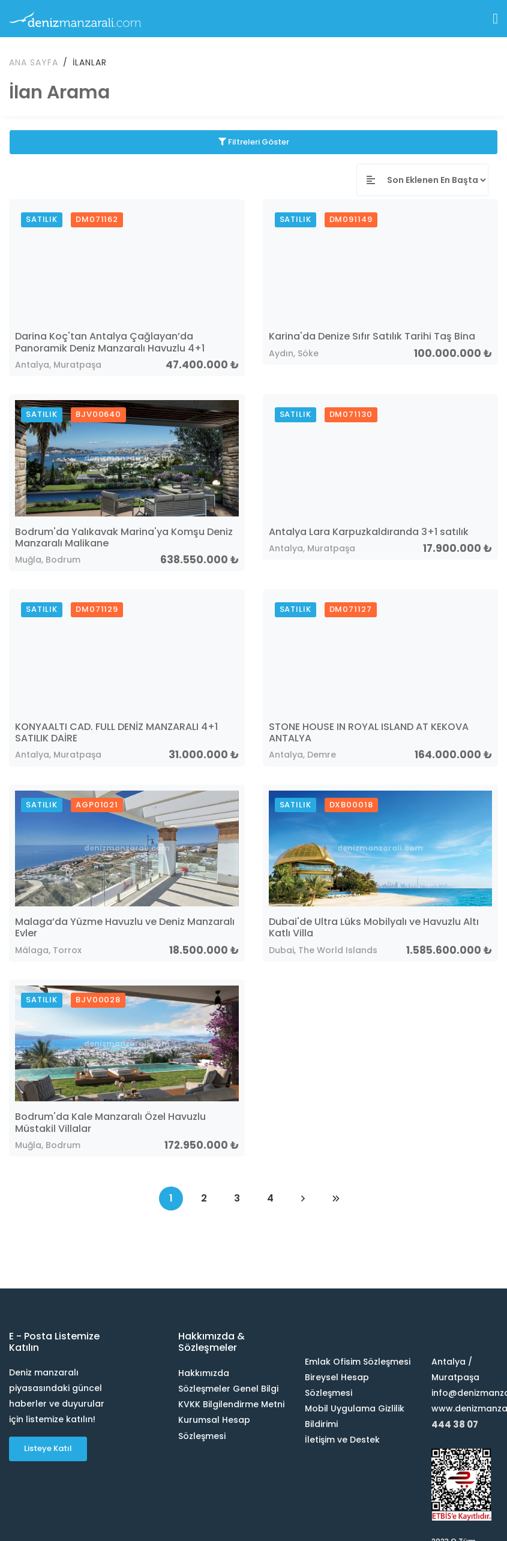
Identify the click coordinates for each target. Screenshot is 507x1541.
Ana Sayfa (33, 61)
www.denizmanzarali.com (464, 1408)
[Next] (303, 1197)
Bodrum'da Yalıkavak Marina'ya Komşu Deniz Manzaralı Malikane (124, 536)
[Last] (336, 1197)
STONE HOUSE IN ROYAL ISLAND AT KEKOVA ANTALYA (369, 731)
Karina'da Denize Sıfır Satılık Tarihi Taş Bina (372, 336)
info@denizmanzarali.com (464, 1392)
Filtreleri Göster (253, 140)
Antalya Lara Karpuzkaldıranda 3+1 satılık (369, 530)
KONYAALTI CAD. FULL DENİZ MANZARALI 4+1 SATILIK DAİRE (116, 731)
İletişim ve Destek (342, 1439)
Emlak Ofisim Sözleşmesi (357, 1361)
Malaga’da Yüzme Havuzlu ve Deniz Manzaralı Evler (125, 926)
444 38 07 (454, 1423)
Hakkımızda (203, 1372)
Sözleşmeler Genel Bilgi (228, 1388)
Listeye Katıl (48, 1447)
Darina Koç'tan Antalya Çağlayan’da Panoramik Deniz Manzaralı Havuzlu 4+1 (110, 341)
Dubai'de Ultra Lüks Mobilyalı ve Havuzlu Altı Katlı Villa (374, 926)
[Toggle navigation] (495, 18)
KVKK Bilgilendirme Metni (231, 1404)
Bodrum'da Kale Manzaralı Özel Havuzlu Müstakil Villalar (110, 1121)
